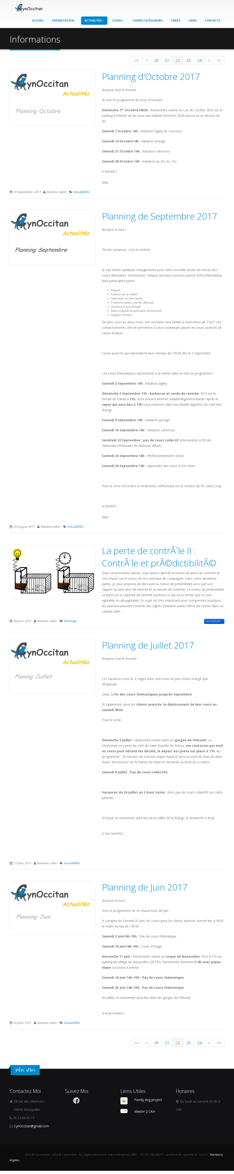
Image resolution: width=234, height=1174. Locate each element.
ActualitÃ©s (81, 193)
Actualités (94, 20)
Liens (193, 20)
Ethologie (70, 622)
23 (179, 61)
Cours (118, 20)
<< (114, 61)
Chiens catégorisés (147, 20)
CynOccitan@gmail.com (31, 1129)
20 (139, 61)
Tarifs (175, 20)
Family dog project (148, 1103)
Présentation (64, 20)
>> (217, 61)
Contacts (212, 20)
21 (152, 61)
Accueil (38, 20)
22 (166, 61)
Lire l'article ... (214, 623)
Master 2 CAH (144, 1114)
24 (193, 61)
